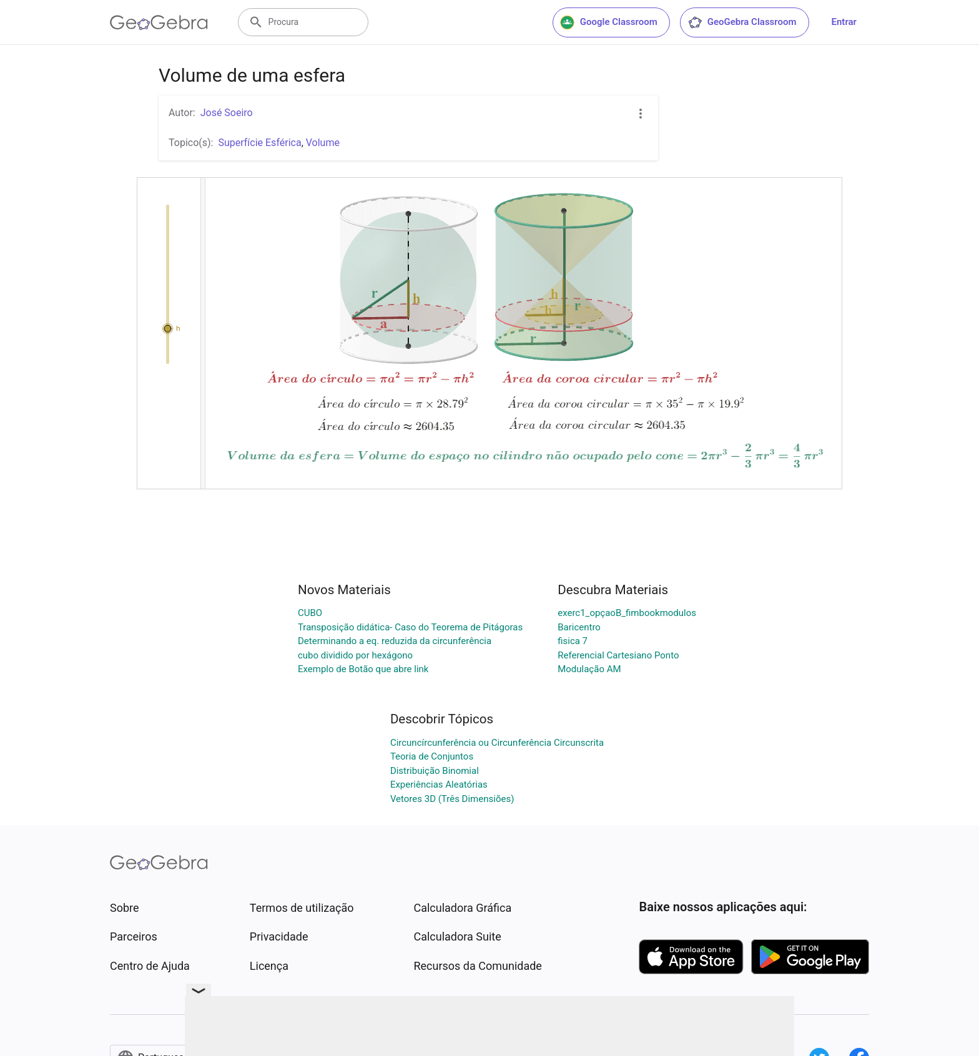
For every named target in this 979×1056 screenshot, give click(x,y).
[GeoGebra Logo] (159, 22)
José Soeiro (226, 113)
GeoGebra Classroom (742, 22)
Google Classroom (608, 22)
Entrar (844, 21)
